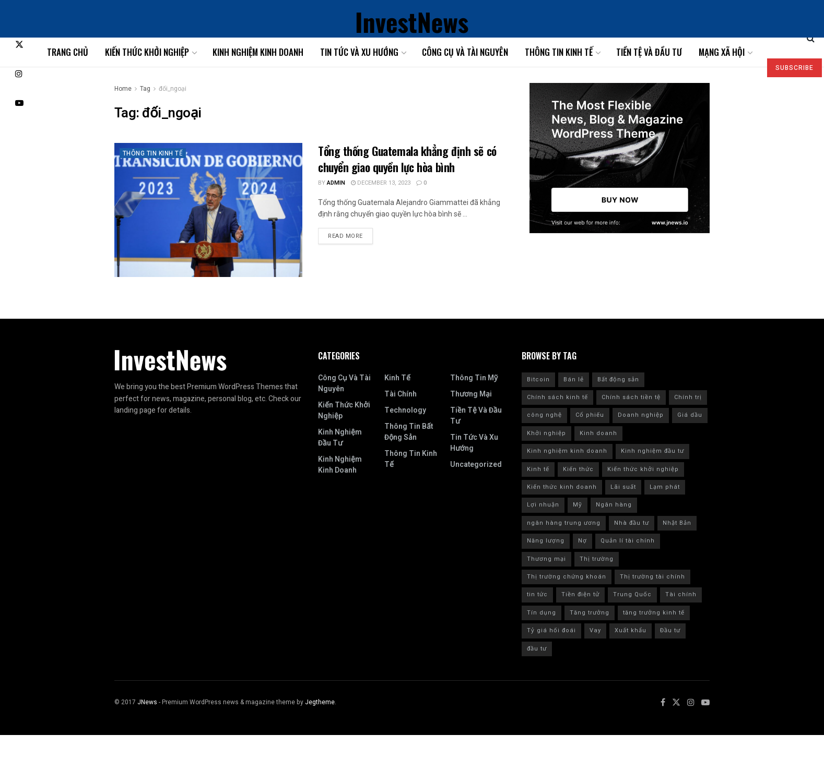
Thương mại (471, 394)
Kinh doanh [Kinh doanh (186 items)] (598, 433)
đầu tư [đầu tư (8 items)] (537, 648)
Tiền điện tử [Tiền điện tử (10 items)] (580, 594)
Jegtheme (320, 702)
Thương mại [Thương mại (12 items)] (546, 559)
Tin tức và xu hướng (359, 51)
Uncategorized (476, 464)
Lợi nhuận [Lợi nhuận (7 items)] (543, 504)
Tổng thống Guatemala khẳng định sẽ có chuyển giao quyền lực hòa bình (407, 158)
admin (336, 182)
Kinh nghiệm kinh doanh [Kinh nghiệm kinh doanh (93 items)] (567, 451)
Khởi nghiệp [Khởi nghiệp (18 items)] (546, 433)
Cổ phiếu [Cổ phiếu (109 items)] (589, 415)
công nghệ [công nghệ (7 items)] (544, 415)
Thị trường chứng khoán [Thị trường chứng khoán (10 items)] (566, 576)
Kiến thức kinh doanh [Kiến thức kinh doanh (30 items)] (562, 487)
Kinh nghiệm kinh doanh (258, 51)
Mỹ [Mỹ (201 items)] (577, 504)
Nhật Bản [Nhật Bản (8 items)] (677, 523)
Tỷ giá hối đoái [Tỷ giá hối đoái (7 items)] (551, 630)
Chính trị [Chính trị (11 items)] (688, 397)
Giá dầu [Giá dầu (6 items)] (689, 415)
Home (123, 88)
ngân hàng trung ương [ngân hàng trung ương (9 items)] (564, 523)
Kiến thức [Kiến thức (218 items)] (578, 469)
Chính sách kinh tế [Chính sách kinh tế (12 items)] (557, 397)
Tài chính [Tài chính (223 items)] (681, 594)
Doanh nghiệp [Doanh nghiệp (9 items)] (641, 415)
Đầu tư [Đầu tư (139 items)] (670, 630)
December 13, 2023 (380, 182)
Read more (345, 236)
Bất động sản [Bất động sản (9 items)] (618, 379)
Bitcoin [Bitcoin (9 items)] (538, 379)
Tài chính (400, 394)
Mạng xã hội (722, 51)
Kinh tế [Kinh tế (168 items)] (538, 469)
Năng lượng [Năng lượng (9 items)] (545, 540)
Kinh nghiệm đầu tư (340, 438)
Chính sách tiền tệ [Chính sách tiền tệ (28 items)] (631, 397)
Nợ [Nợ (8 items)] (582, 540)
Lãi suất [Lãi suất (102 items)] (623, 487)
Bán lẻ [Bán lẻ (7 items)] (573, 379)
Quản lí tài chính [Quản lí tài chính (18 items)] (628, 540)
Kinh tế (397, 377)
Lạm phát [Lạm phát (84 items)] (665, 487)
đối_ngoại (172, 88)
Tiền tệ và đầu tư (649, 51)
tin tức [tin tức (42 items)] (537, 594)
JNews (147, 702)
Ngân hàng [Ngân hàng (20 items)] (614, 504)
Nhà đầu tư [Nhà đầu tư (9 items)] (631, 523)
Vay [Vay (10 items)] (595, 630)
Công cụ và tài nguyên (465, 51)
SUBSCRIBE (794, 68)
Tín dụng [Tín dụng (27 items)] (541, 612)
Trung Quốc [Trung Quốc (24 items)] (632, 594)
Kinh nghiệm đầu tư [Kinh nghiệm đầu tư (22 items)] (652, 451)
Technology (405, 410)
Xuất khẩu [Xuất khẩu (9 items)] (630, 630)
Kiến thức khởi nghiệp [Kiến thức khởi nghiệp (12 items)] (643, 469)
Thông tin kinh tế (559, 51)
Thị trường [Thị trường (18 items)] (597, 559)
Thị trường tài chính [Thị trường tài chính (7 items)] (652, 576)
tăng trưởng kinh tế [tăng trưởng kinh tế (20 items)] (654, 612)
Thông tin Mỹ (474, 377)
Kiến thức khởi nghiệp (147, 51)
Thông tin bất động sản (408, 432)
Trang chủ (67, 51)
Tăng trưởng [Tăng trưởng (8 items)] (589, 612)
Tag (145, 88)
